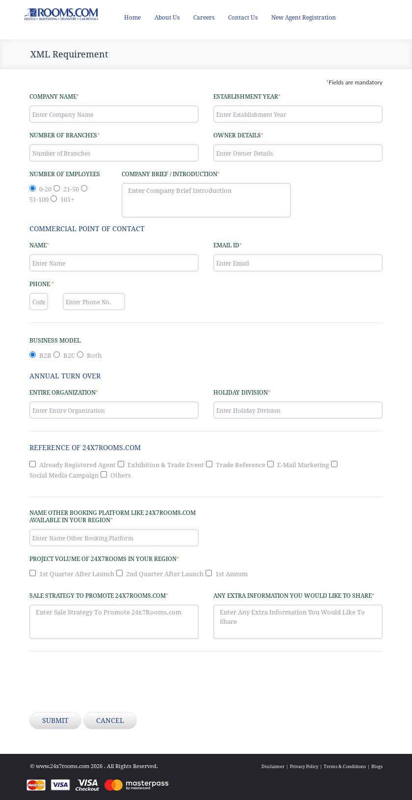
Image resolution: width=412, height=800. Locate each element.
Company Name (54, 96)
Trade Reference (240, 465)
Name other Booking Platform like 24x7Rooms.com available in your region (112, 516)
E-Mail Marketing (303, 465)
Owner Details (238, 135)
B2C (69, 355)
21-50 (71, 189)
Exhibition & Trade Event (166, 465)
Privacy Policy (304, 766)
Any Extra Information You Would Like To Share (293, 595)
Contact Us (243, 17)
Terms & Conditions (345, 766)
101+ (67, 199)
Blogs (377, 766)
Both (94, 355)
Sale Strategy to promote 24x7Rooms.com (98, 595)
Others (120, 475)
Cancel (110, 720)
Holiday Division (241, 392)
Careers (203, 17)
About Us (167, 17)
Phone (41, 284)
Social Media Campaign (64, 475)
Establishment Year (247, 96)
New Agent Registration (303, 17)
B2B (45, 355)
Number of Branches (64, 135)
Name (39, 245)
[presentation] (104, 683)
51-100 (39, 199)
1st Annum (231, 574)
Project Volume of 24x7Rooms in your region (104, 558)
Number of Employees (64, 174)
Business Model (54, 340)
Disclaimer (272, 766)
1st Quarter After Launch (76, 574)
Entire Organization (63, 392)
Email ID (227, 245)
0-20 (45, 189)
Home (132, 17)
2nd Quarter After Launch (165, 574)
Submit (55, 720)
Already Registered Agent (77, 465)
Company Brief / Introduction (171, 174)
